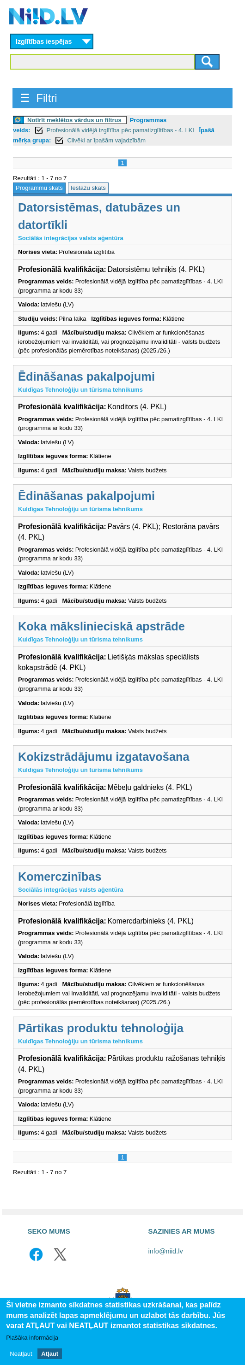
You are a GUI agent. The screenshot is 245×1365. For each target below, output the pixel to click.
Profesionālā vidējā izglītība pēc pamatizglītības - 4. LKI (121, 130)
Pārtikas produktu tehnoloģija (101, 1028)
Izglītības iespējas (44, 41)
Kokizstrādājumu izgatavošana (104, 756)
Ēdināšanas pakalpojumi (86, 376)
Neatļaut (21, 1353)
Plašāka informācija (32, 1338)
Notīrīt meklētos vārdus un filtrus (74, 120)
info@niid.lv (165, 1251)
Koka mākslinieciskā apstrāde (101, 626)
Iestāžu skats (88, 187)
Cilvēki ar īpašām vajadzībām (106, 140)
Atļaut (49, 1353)
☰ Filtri (38, 98)
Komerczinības (59, 876)
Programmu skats (39, 187)
